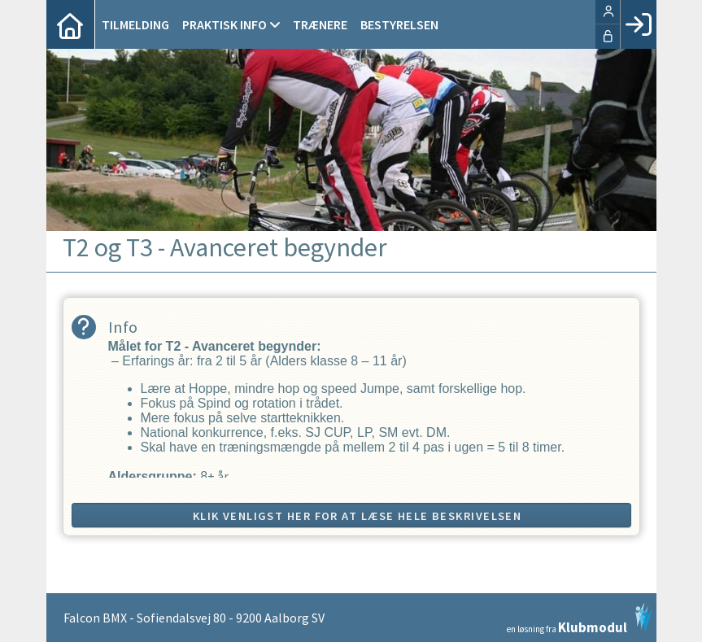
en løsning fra (579, 618)
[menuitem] (70, 24)
